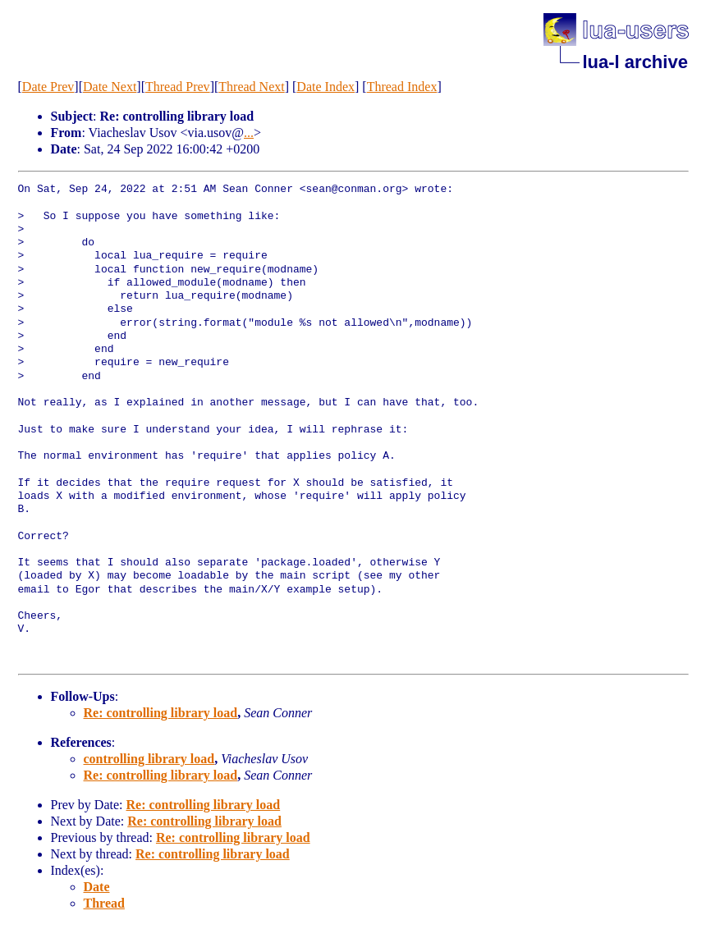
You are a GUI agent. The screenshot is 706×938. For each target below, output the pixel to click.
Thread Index (402, 87)
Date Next (109, 87)
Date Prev (48, 87)
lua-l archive (635, 62)
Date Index (325, 87)
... (249, 133)
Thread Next (251, 87)
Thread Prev (177, 87)
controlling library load (149, 759)
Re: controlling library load (161, 713)
